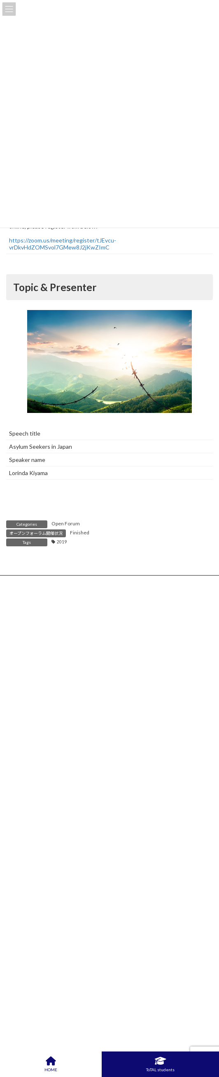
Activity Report (34, 819)
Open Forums (31, 757)
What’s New (28, 714)
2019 (62, 541)
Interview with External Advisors (56, 964)
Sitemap (16, 637)
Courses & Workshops (43, 735)
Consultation (31, 997)
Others (23, 768)
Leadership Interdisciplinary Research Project (72, 942)
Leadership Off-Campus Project (55, 931)
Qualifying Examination (43, 953)
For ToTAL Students (39, 921)
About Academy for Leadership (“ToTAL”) (67, 787)
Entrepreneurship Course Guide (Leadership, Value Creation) (92, 891)
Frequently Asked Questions (51, 852)
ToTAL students (160, 1064)
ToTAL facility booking (43, 1008)
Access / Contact (28, 601)
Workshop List (32, 903)
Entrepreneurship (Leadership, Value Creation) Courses (87, 882)
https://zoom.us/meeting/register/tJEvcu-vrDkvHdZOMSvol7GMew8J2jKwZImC (62, 244)
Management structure (44, 841)
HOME (14, 583)
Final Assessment (36, 975)
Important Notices (38, 724)
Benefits (25, 797)
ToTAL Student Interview (47, 830)
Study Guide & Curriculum (47, 808)
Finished (79, 532)
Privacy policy (23, 619)
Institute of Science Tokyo (40, 654)
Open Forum (65, 523)
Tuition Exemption (37, 986)
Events (23, 746)
